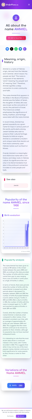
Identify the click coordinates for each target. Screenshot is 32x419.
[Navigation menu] (29, 4)
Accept (21, 416)
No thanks (10, 416)
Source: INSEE (25, 251)
